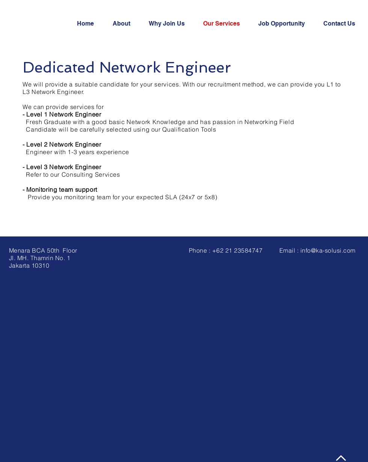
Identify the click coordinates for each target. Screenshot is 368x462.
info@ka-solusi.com (328, 250)
